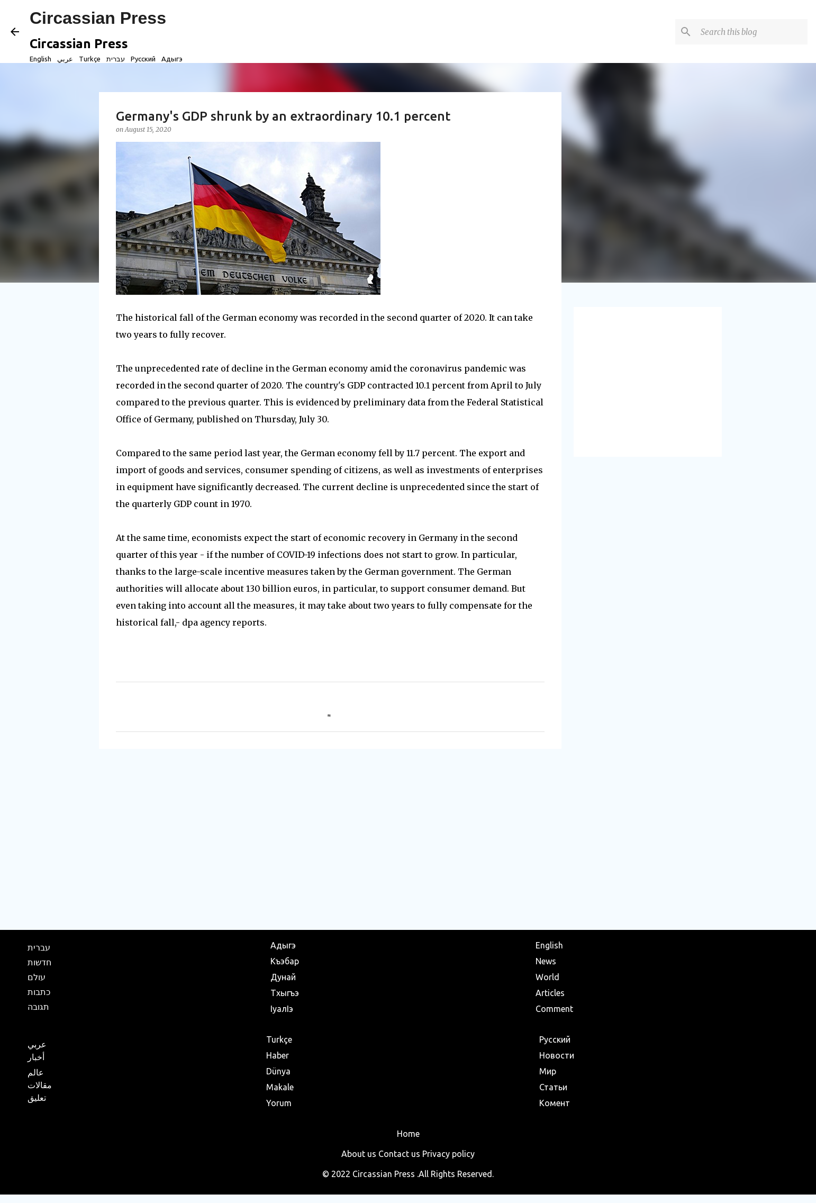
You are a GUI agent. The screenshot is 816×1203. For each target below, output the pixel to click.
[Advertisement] (330, 839)
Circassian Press (98, 18)
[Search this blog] (752, 31)
